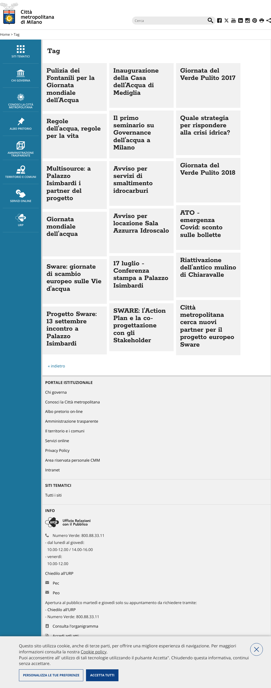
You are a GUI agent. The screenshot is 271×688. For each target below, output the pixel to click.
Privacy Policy (57, 450)
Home (5, 34)
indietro (58, 366)
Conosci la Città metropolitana (21, 101)
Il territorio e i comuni (64, 431)
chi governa (21, 76)
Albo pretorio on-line (64, 411)
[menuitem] (20, 52)
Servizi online (21, 196)
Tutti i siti (53, 495)
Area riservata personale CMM (72, 460)
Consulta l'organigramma (75, 626)
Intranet (52, 470)
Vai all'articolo (74, 87)
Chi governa (56, 392)
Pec (56, 583)
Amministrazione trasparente (21, 149)
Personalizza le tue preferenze (51, 675)
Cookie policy (93, 652)
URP (21, 220)
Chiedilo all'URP (59, 573)
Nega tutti (256, 649)
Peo (56, 593)
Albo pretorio (21, 124)
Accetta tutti (102, 675)
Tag (16, 34)
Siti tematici (21, 51)
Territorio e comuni (21, 172)
